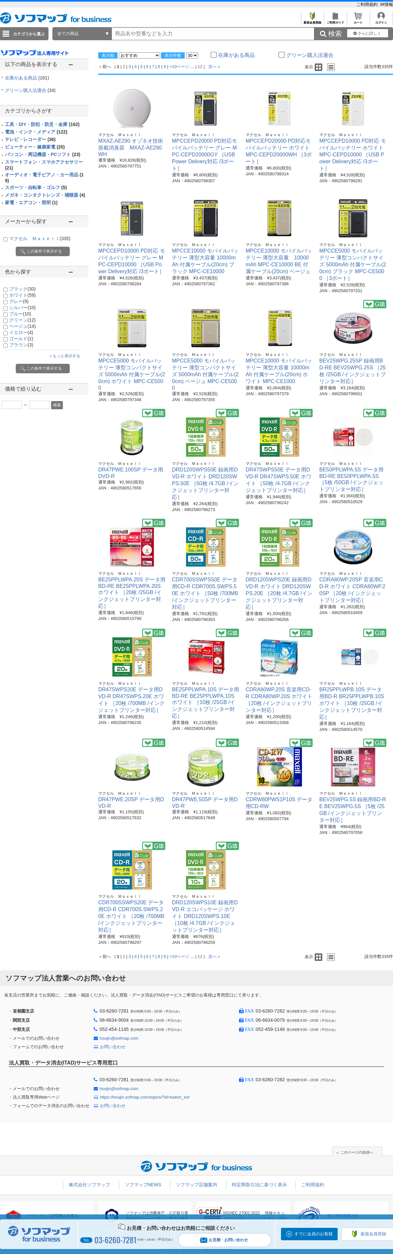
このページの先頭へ (357, 1152)
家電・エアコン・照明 (31, 202)
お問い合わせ (112, 1046)
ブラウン (21, 344)
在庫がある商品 (27, 77)
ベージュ (22, 326)
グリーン (22, 320)
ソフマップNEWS (143, 1184)
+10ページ (179, 66)
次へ (212, 66)
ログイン (381, 20)
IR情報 (386, 4)
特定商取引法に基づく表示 (259, 1184)
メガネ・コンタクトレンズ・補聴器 (45, 195)
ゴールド (21, 338)
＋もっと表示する (64, 356)
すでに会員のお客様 (313, 1233)
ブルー (20, 313)
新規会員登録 (312, 20)
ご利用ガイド (335, 20)
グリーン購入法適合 (30, 90)
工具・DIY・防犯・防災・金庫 (42, 124)
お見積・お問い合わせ (224, 1240)
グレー (18, 301)
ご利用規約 (367, 4)
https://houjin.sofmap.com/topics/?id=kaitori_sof (145, 1097)
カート (358, 20)
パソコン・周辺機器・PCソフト (42, 154)
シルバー (22, 307)
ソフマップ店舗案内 (196, 1184)
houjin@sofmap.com (119, 1038)
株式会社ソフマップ (89, 1184)
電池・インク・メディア (36, 131)
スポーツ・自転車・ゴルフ (36, 187)
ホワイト (22, 295)
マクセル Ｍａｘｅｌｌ (39, 238)
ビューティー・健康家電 (35, 147)
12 (200, 66)
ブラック (22, 288)
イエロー (21, 332)
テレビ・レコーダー (30, 139)
